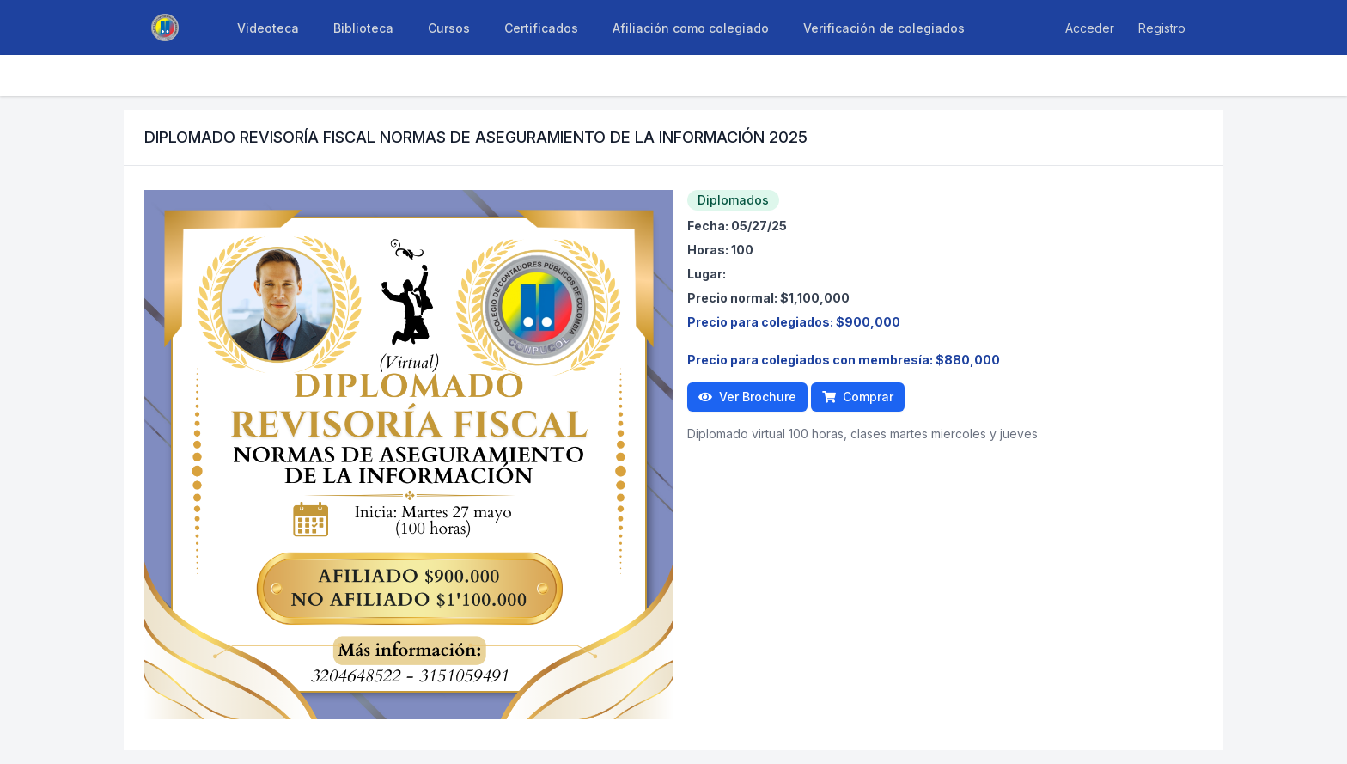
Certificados (541, 28)
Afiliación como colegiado (691, 28)
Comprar (857, 396)
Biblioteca (363, 28)
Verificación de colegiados (884, 28)
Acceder (1089, 28)
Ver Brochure (747, 396)
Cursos (449, 28)
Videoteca (268, 28)
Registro (1161, 28)
